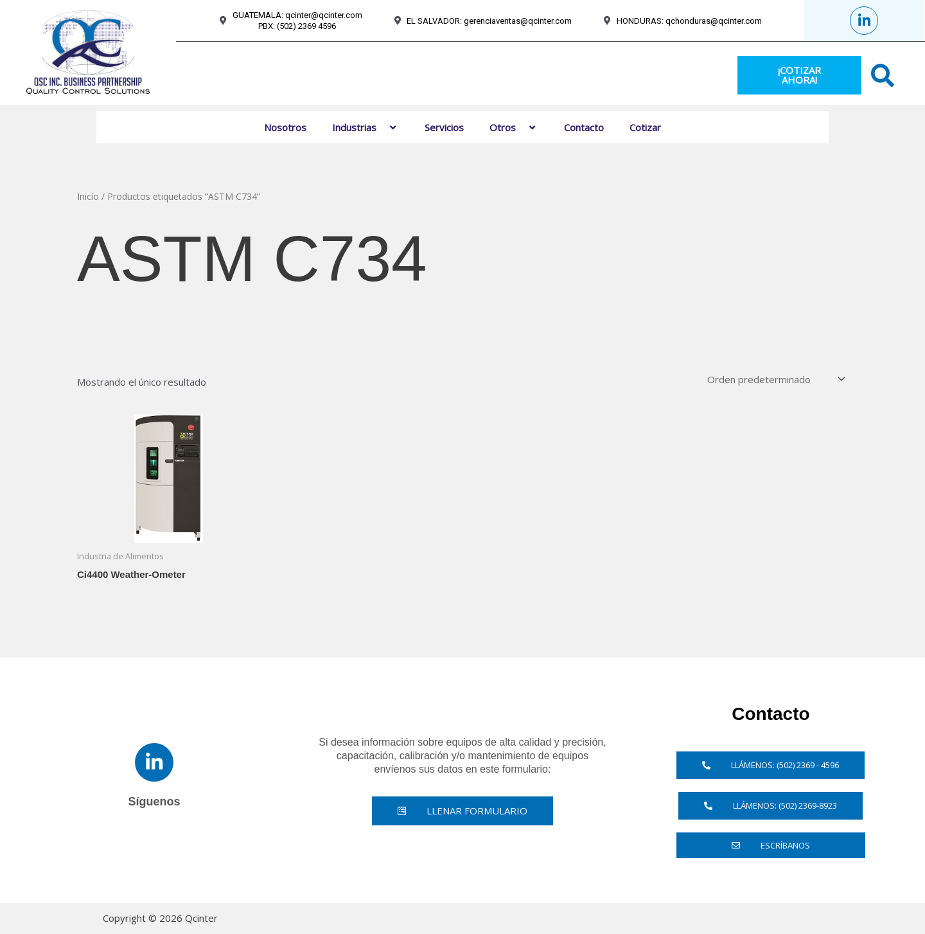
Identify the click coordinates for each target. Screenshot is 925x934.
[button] (381, 127)
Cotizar (645, 127)
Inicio (88, 196)
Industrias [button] (365, 127)
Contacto (584, 127)
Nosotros (285, 127)
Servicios (444, 127)
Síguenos (154, 801)
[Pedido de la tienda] (775, 379)
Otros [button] (513, 127)
